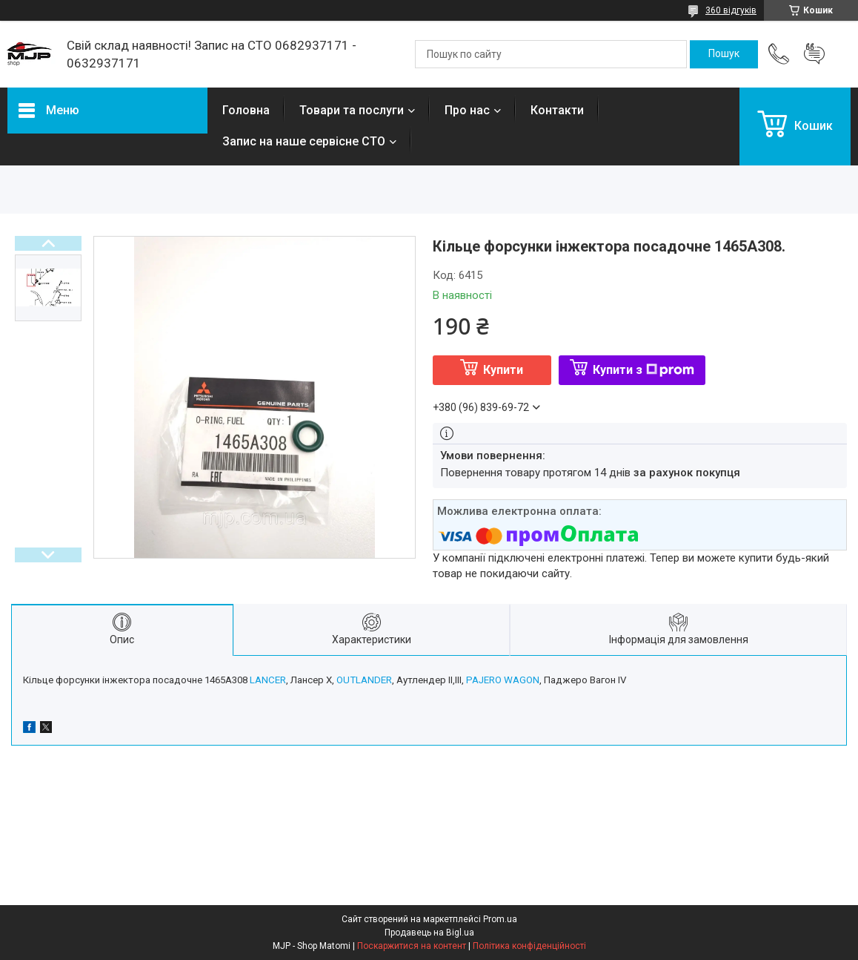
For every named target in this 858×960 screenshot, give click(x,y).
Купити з (643, 370)
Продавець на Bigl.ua (429, 932)
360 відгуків (730, 10)
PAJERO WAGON (502, 680)
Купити (503, 370)
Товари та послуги (351, 110)
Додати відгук (814, 54)
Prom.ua (500, 919)
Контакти (557, 110)
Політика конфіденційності (529, 946)
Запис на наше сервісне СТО (303, 141)
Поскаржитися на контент (411, 946)
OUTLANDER (364, 680)
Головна (246, 110)
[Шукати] (724, 54)
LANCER (268, 680)
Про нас (467, 110)
